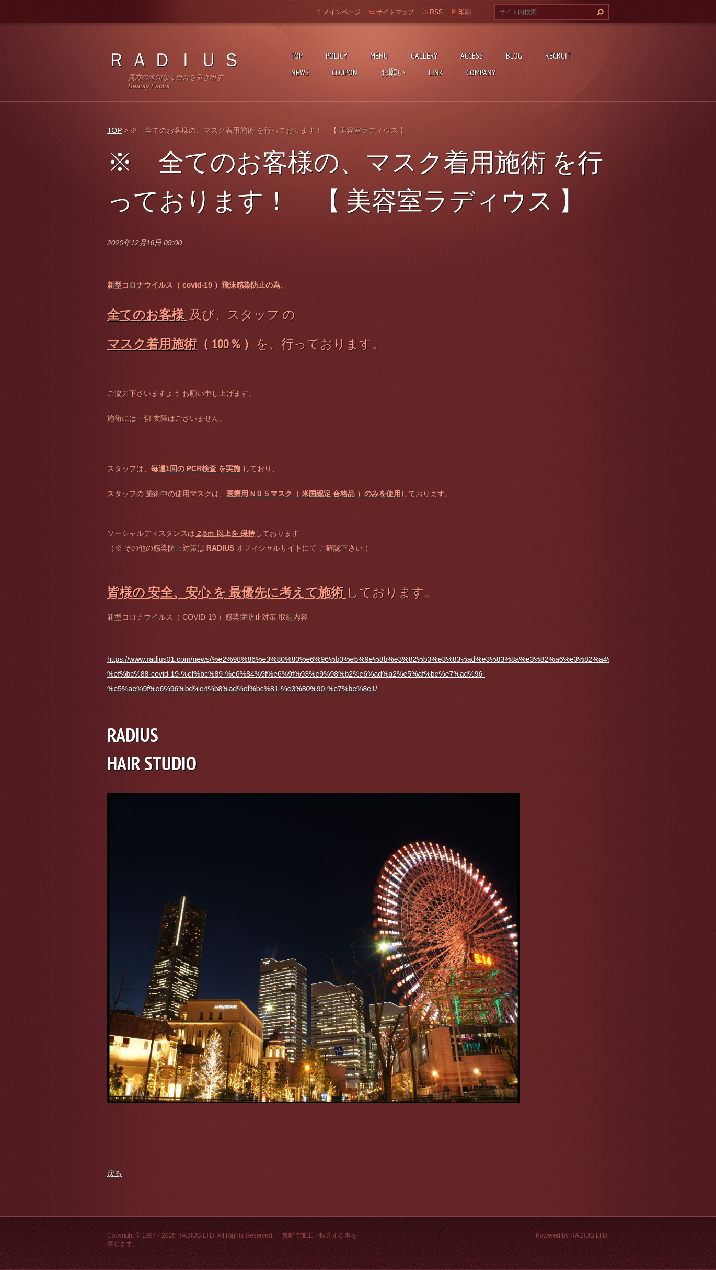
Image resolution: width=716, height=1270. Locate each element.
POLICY (336, 55)
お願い (393, 72)
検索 (599, 12)
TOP (297, 55)
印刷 (464, 12)
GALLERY (424, 55)
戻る (114, 1173)
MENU (379, 55)
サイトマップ (395, 12)
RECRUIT (558, 55)
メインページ (342, 12)
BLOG (514, 55)
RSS (436, 12)
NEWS (300, 72)
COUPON (344, 72)
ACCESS (471, 55)
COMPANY (480, 72)
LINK (436, 72)
